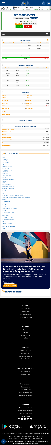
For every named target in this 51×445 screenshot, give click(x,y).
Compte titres (25, 312)
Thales (4, 221)
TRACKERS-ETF (25, 335)
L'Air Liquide (5, 159)
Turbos (25, 338)
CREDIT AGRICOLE (6, 175)
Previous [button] (14, 8)
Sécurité (30, 436)
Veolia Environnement (8, 226)
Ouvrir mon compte (10, 285)
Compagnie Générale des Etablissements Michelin (16, 197)
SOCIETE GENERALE (7, 214)
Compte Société (25, 314)
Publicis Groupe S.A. (7, 203)
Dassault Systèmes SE (8, 179)
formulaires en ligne (25, 317)
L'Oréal (4, 194)
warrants (25, 332)
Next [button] (50, 8)
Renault (4, 205)
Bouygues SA (5, 168)
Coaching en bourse (25, 395)
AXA (3, 164)
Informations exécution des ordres (12, 433)
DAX (40, 7)
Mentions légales (37, 436)
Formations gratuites (25, 392)
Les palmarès (25, 359)
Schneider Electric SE (8, 212)
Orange (4, 199)
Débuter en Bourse (25, 387)
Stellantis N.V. (6, 216)
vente (28, 26)
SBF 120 (28, 7)
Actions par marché (25, 356)
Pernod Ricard (6, 201)
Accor (3, 157)
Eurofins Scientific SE (8, 186)
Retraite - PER (25, 374)
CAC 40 (4, 7)
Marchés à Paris (25, 353)
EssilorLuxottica (7, 184)
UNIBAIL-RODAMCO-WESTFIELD (9, 225)
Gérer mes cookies (28, 433)
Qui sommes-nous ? (25, 408)
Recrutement (25, 416)
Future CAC (16, 7)
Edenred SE (5, 181)
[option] (19, 8)
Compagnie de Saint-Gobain (9, 208)
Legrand (4, 192)
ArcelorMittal (6, 162)
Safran (4, 206)
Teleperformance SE (8, 219)
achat (19, 26)
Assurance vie (25, 372)
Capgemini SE (5, 172)
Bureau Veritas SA (7, 170)
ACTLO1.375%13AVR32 (24, 15)
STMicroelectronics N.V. (9, 217)
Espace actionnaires (25, 413)
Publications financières (25, 411)
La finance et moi (25, 390)
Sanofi (4, 210)
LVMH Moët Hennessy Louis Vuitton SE (12, 195)
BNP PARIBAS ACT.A (7, 166)
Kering (4, 190)
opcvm (25, 330)
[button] (43, 3)
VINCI (3, 228)
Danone (4, 177)
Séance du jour (25, 351)
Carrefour (5, 173)
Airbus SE (4, 161)
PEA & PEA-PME (25, 309)
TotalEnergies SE (7, 223)
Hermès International (8, 188)
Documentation (9, 282)
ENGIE (3, 183)
